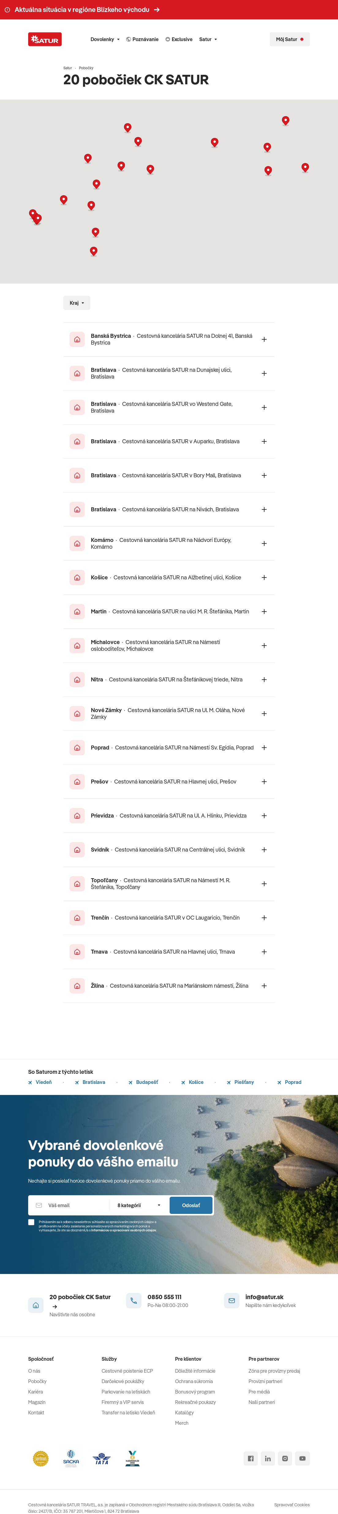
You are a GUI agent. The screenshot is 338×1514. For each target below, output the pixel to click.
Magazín (37, 1402)
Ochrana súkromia (194, 1381)
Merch (182, 1423)
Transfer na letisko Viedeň (128, 1412)
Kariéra (35, 1392)
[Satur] (45, 39)
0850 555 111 (165, 1297)
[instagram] (285, 1458)
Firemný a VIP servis (123, 1402)
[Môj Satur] (290, 39)
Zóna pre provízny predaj (274, 1371)
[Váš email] (69, 1205)
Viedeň (40, 1082)
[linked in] (268, 1458)
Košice (192, 1082)
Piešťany (240, 1082)
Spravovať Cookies (292, 1505)
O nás (34, 1371)
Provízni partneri (265, 1381)
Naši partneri (262, 1402)
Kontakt (36, 1412)
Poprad (289, 1082)
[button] (150, 170)
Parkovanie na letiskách (126, 1392)
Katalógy (184, 1412)
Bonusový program (195, 1392)
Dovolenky (105, 39)
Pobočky (37, 1381)
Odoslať (191, 1205)
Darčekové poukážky (123, 1381)
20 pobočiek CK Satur (80, 1301)
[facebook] (251, 1458)
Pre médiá (259, 1392)
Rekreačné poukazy (195, 1402)
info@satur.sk (265, 1297)
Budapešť (143, 1082)
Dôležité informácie (195, 1371)
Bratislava (90, 1082)
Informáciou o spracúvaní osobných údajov (123, 1230)
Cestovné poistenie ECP (127, 1371)
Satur (208, 39)
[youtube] (302, 1458)
